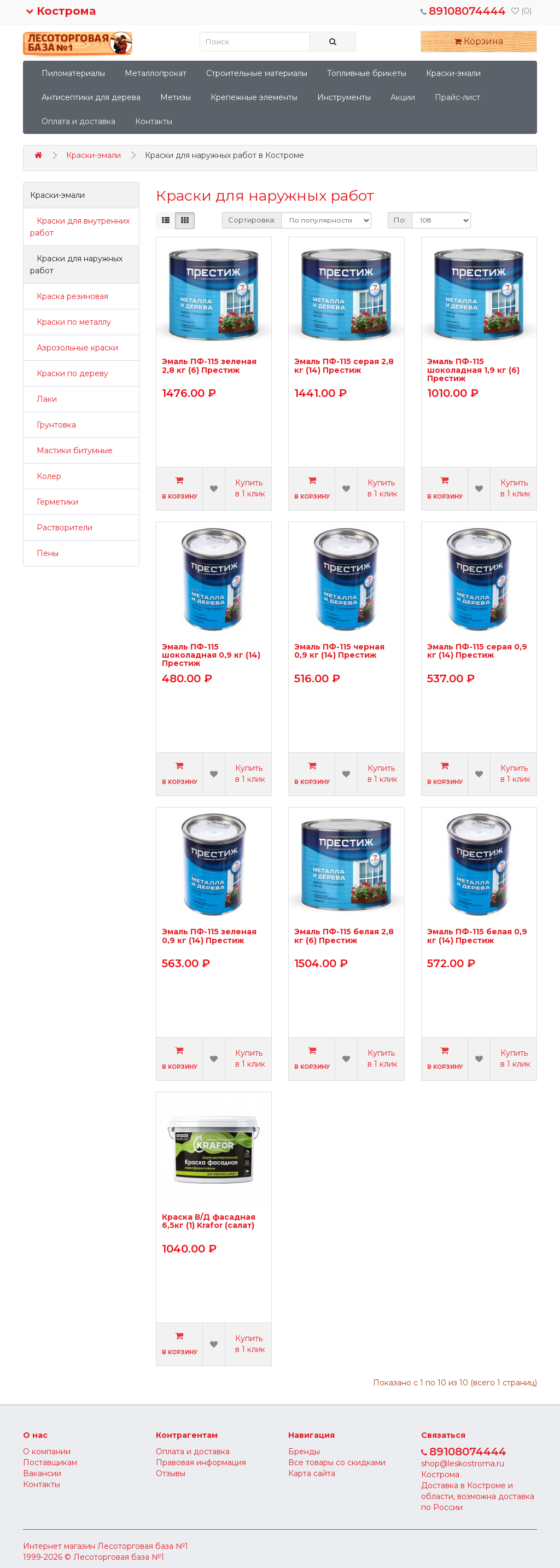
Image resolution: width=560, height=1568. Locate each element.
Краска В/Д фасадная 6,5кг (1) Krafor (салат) (208, 1221)
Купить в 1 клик (250, 488)
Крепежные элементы (254, 97)
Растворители (61, 528)
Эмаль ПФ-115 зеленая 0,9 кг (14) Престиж (209, 936)
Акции (402, 97)
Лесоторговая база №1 (142, 1546)
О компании (47, 1451)
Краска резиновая (69, 296)
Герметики (54, 502)
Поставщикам (50, 1462)
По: (400, 219)
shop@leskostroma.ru (462, 1463)
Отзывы (170, 1473)
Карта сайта (311, 1473)
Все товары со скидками (337, 1462)
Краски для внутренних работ (80, 227)
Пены (44, 553)
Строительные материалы (256, 73)
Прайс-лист (457, 97)
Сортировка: (252, 219)
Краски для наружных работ (76, 265)
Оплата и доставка (78, 121)
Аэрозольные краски (74, 348)
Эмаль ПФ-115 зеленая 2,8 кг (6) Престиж (209, 366)
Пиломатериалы (73, 73)
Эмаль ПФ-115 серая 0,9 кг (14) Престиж (477, 651)
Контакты (153, 121)
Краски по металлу (70, 322)
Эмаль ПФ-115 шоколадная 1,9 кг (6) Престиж (473, 370)
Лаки (43, 399)
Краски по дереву (69, 373)
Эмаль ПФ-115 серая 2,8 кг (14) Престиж (344, 366)
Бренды (304, 1451)
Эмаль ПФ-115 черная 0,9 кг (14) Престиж (339, 651)
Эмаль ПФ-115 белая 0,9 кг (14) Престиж (477, 936)
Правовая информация (201, 1462)
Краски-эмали (453, 73)
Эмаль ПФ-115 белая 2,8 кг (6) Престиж (344, 936)
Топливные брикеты (366, 73)
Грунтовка (53, 425)
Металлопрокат (155, 73)
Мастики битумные (71, 450)
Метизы (175, 97)
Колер (45, 476)
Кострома (61, 10)
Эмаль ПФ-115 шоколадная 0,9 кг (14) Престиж (211, 655)
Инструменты (344, 97)
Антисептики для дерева (91, 97)
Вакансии (42, 1473)
